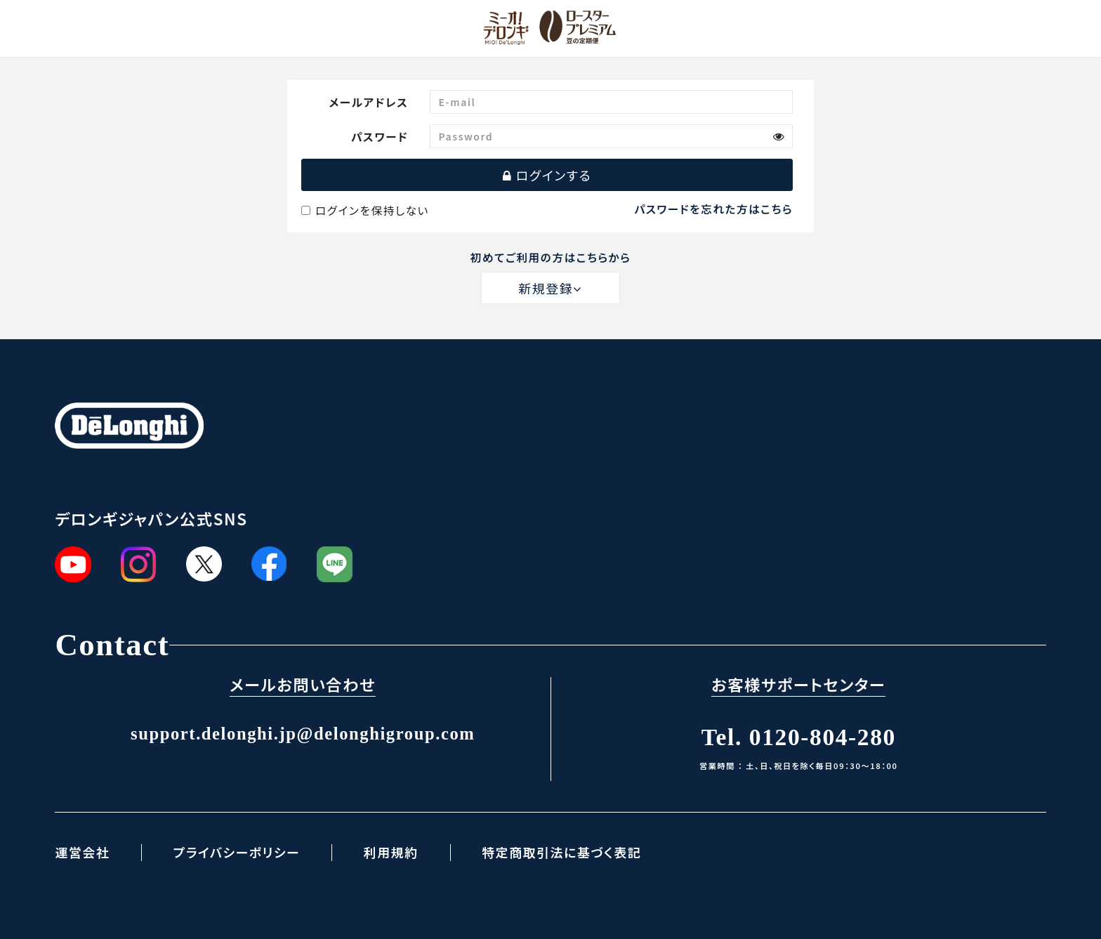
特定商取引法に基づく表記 (561, 852)
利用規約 (391, 852)
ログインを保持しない (365, 210)
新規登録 (550, 288)
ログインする (547, 175)
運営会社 (82, 852)
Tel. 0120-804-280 (798, 737)
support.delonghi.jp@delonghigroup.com (303, 733)
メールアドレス (368, 102)
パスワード (380, 136)
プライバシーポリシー (236, 852)
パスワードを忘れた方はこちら (714, 209)
